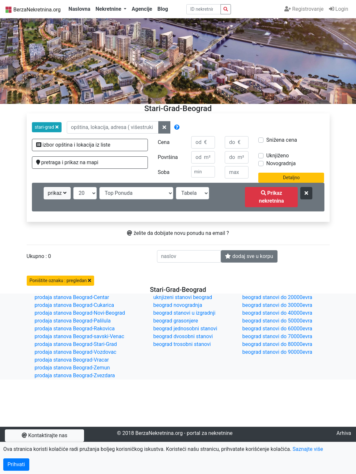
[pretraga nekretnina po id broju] (226, 9)
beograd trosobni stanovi (182, 344)
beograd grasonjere (175, 321)
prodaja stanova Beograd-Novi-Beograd (80, 313)
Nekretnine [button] (108, 9)
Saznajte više (307, 449)
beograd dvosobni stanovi (183, 336)
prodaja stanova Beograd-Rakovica (75, 328)
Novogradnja (280, 163)
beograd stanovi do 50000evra (277, 321)
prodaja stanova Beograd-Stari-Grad (76, 344)
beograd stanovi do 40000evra (277, 313)
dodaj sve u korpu (249, 256)
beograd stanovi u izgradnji (184, 313)
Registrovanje (303, 9)
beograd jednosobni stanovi (185, 328)
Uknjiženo (277, 155)
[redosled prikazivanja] (136, 193)
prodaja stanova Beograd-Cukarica (74, 305)
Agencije (142, 9)
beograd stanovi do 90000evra (277, 352)
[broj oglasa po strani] (85, 193)
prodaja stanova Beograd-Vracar (72, 360)
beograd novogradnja (177, 305)
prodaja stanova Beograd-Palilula (73, 321)
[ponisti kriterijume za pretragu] (306, 193)
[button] (47, 127)
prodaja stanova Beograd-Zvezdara (75, 375)
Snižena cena (281, 140)
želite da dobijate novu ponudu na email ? (178, 233)
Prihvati (16, 464)
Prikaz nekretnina (271, 197)
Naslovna (79, 9)
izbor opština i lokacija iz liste (73, 145)
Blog (162, 9)
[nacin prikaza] (192, 193)
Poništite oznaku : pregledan (60, 280)
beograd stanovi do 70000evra (277, 336)
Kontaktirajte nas (44, 435)
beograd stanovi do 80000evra (277, 344)
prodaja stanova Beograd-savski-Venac (79, 336)
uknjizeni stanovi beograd (182, 297)
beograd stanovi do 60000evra (277, 328)
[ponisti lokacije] (164, 127)
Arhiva (343, 433)
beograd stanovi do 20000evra (277, 297)
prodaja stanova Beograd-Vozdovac (75, 352)
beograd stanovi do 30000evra (277, 305)
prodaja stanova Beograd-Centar (72, 297)
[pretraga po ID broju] (203, 9)
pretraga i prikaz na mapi (67, 162)
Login (338, 9)
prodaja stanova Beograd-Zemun (72, 368)
